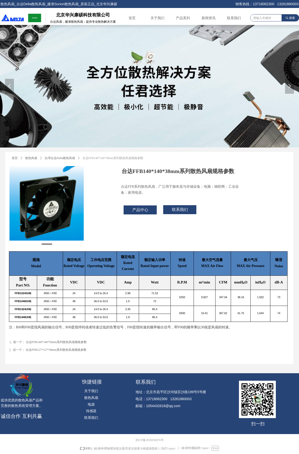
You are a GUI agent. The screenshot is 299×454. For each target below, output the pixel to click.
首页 (15, 158)
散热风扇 (31, 158)
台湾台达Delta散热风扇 (60, 158)
